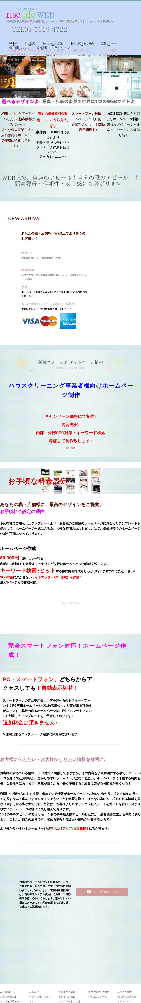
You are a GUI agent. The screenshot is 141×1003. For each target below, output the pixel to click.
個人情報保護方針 (126, 950)
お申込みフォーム (97, 950)
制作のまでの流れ (53, 43)
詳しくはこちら (70, 603)
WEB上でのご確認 (69, 964)
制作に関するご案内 (82, 43)
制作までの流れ (67, 945)
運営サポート (109, 43)
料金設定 (30, 43)
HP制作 (13, 43)
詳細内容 (70, 448)
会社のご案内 (124, 945)
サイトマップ (62, 47)
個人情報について (19, 47)
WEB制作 (5, 945)
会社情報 (42, 47)
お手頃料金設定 (8, 950)
